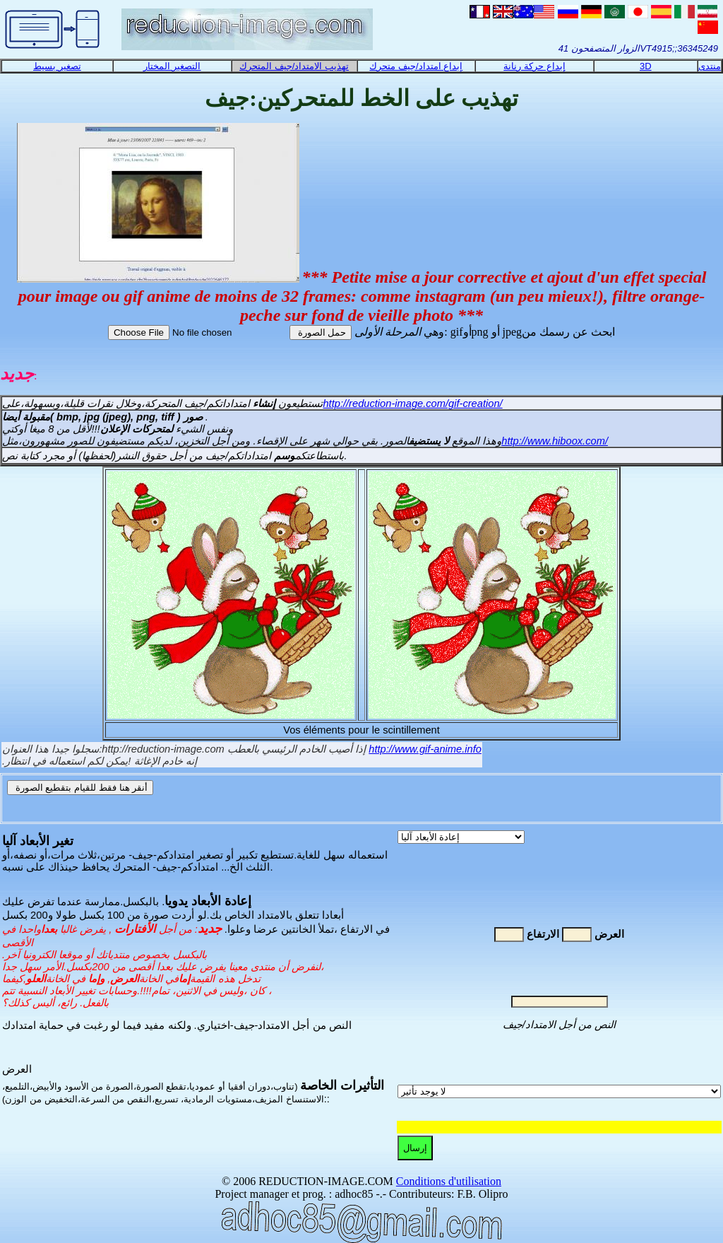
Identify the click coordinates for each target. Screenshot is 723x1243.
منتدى (709, 66)
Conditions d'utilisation (448, 1181)
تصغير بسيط (57, 66)
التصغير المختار (172, 66)
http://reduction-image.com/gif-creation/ (412, 403)
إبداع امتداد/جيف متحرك (415, 66)
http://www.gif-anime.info (425, 749)
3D (646, 66)
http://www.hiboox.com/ (554, 441)
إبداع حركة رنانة (534, 66)
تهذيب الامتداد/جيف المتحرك (294, 66)
